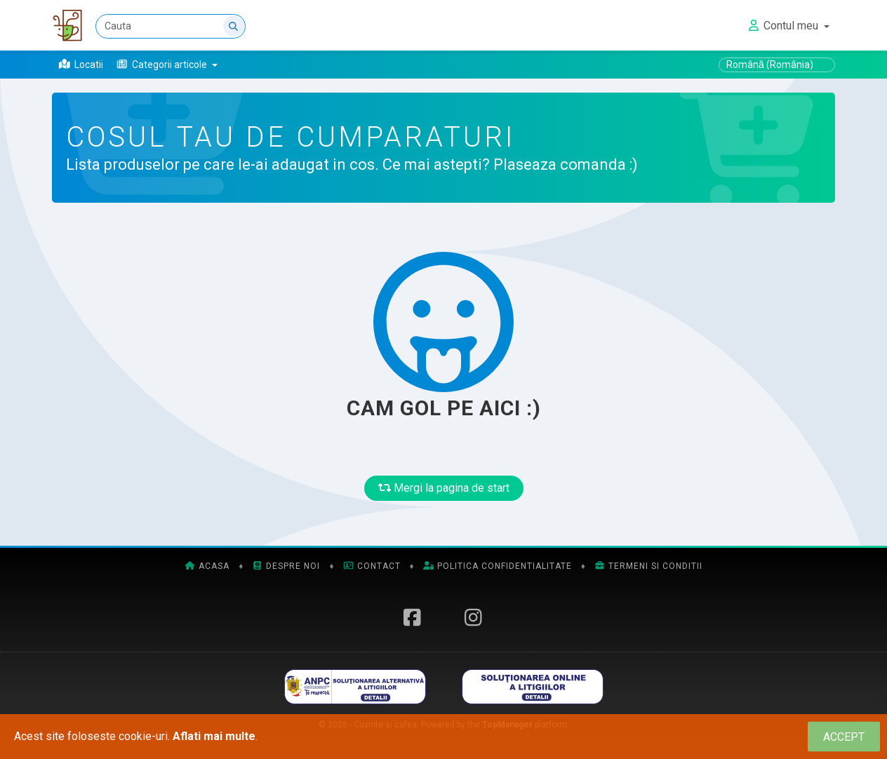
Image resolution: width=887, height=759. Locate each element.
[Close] (844, 737)
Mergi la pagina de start (443, 488)
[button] (166, 64)
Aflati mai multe (214, 736)
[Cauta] (170, 26)
